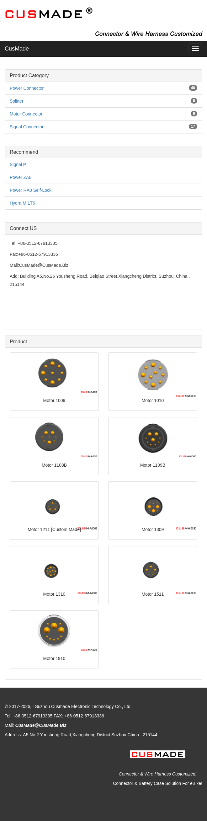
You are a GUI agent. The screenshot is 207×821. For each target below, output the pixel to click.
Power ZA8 (20, 177)
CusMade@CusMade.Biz (40, 725)
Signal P (18, 164)
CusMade (17, 49)
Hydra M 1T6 (22, 203)
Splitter (17, 101)
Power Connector (27, 88)
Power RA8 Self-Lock (30, 190)
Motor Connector (26, 113)
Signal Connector (26, 126)
